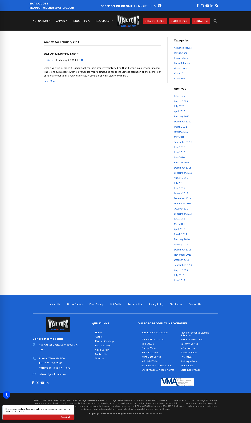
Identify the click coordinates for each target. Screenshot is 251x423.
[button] (197, 5)
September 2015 (183, 172)
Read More (49, 81)
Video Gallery (96, 304)
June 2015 (179, 188)
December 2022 (182, 121)
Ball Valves (148, 343)
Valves (60, 21)
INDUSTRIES (80, 21)
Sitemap (99, 358)
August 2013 (181, 270)
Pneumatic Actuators (153, 339)
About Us (55, 304)
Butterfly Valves (189, 343)
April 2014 (179, 229)
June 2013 (179, 280)
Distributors (180, 52)
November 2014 (183, 203)
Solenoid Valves (189, 352)
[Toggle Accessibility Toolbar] (6, 395)
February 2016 (182, 162)
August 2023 (181, 101)
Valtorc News (181, 68)
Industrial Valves (150, 361)
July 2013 (179, 275)
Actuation (40, 21)
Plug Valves (187, 365)
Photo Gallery (102, 345)
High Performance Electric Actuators (195, 334)
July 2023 (179, 106)
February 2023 (182, 116)
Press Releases (182, 63)
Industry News (181, 58)
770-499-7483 (53, 363)
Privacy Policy (156, 304)
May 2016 (179, 157)
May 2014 (179, 224)
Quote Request (180, 21)
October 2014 (181, 208)
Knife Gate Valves (151, 356)
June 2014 (179, 218)
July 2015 (179, 183)
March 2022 (180, 126)
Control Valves (149, 348)
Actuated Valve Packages (155, 332)
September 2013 (183, 264)
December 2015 (182, 167)
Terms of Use (135, 304)
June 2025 (179, 95)
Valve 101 (179, 73)
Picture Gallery (75, 304)
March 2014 (180, 234)
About (98, 336)
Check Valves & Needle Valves (158, 369)
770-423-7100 (56, 358)
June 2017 (179, 147)
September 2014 (183, 213)
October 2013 (181, 259)
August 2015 (181, 177)
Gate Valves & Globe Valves (157, 365)
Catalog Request (155, 21)
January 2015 (181, 193)
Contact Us (201, 21)
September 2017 (183, 142)
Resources (102, 21)
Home (98, 332)
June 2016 (179, 152)
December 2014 (182, 198)
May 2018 (179, 136)
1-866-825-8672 (145, 6)
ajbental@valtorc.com (58, 8)
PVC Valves (187, 356)
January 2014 (181, 244)
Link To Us (115, 304)
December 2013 (182, 249)
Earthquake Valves (190, 369)
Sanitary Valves (189, 361)
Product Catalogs (104, 341)
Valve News (180, 78)
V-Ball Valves (188, 348)
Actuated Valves (183, 47)
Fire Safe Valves (150, 352)
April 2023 (179, 111)
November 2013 (183, 254)
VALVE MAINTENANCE (61, 54)
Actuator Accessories (192, 339)
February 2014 (182, 239)
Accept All (65, 417)
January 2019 (181, 131)
